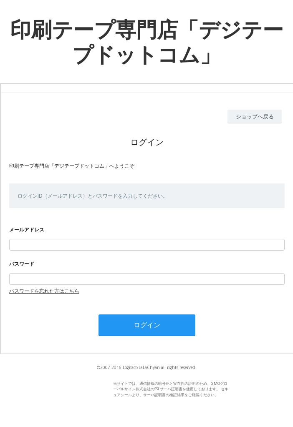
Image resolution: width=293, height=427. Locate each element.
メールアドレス (26, 229)
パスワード (21, 263)
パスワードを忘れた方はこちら (44, 290)
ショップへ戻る (255, 116)
